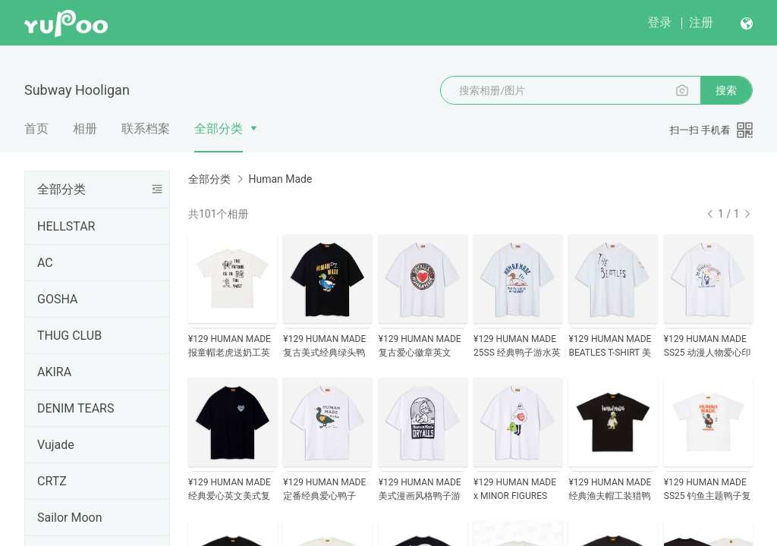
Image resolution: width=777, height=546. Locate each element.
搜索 (726, 90)
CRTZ (52, 481)
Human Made (280, 179)
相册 (85, 128)
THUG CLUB (69, 335)
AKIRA (54, 372)
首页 (36, 128)
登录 (659, 22)
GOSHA (57, 299)
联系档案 (145, 128)
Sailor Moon (69, 517)
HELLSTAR (66, 226)
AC (45, 263)
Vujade (55, 445)
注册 (701, 22)
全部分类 (218, 128)
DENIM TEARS (75, 408)
